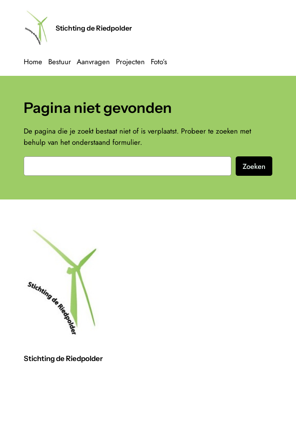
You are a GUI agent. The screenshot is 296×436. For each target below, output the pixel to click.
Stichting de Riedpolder (94, 28)
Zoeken (254, 166)
